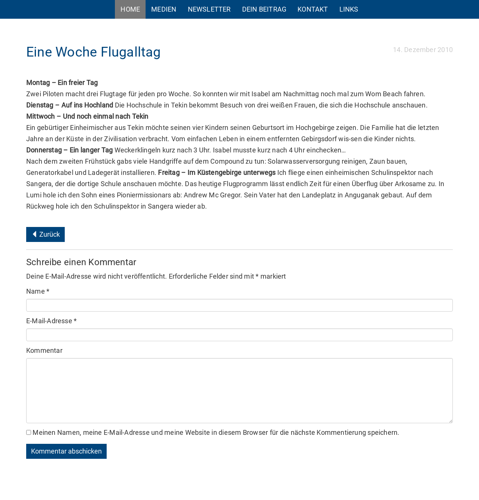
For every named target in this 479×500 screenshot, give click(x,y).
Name (37, 291)
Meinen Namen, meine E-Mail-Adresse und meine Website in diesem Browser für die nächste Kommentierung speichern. (216, 432)
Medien (163, 9)
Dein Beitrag (264, 9)
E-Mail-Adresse (51, 321)
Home (130, 9)
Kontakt (313, 9)
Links (349, 9)
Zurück (45, 234)
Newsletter (209, 9)
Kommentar (44, 350)
